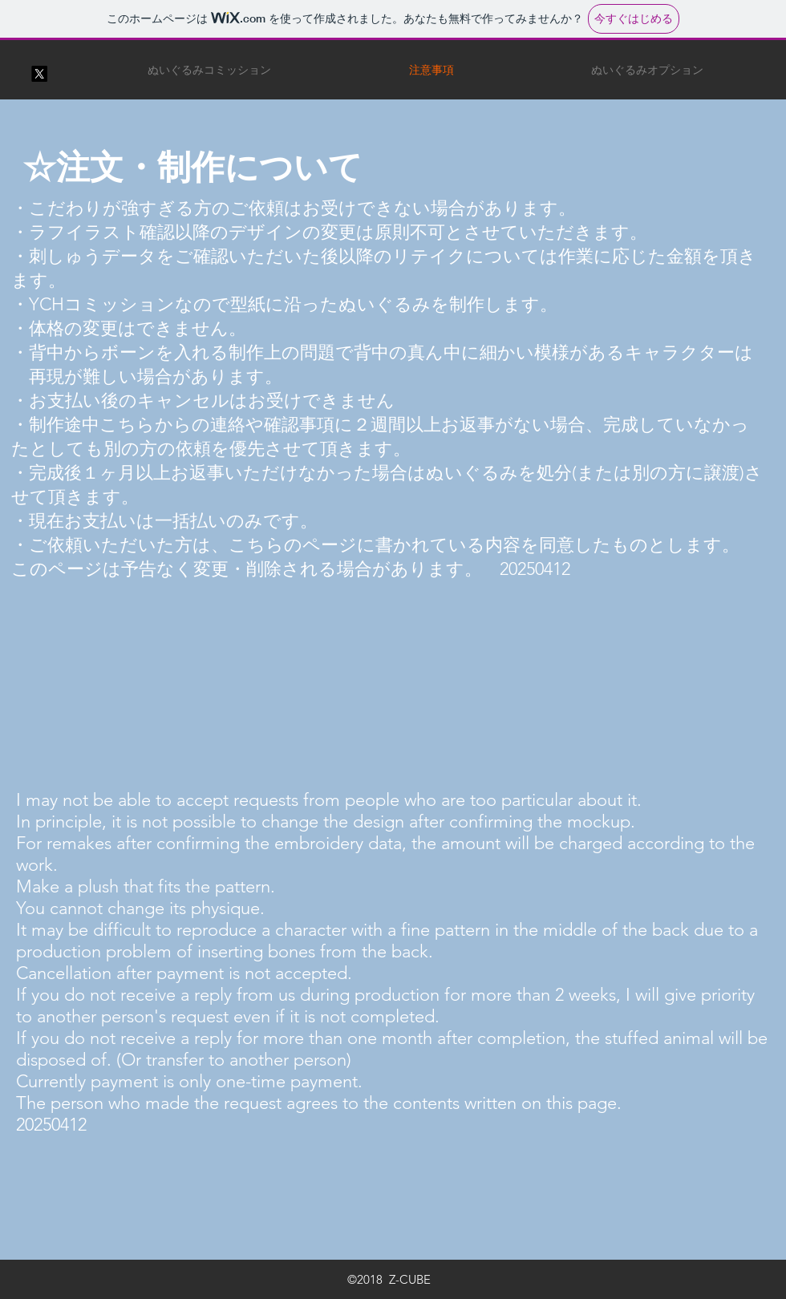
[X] (39, 74)
